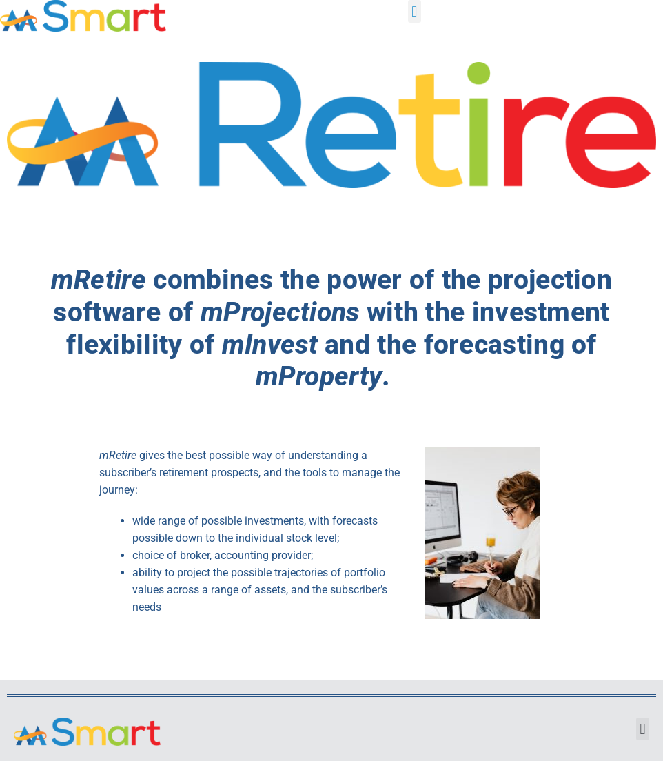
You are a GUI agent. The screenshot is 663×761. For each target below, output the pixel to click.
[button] (414, 11)
